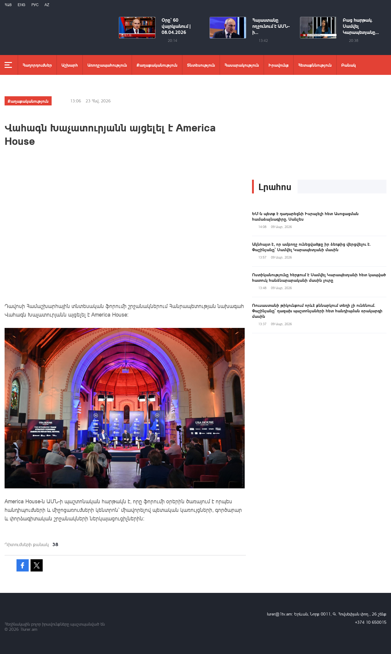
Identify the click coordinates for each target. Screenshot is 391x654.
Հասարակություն (242, 65)
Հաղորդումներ (37, 65)
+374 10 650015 (370, 622)
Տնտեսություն (201, 65)
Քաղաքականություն (157, 65)
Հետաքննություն (315, 65)
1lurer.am (28, 629)
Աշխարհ (69, 65)
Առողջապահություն (107, 65)
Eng (21, 4)
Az (47, 4)
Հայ (8, 4)
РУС (34, 4)
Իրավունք (279, 65)
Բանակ (348, 65)
